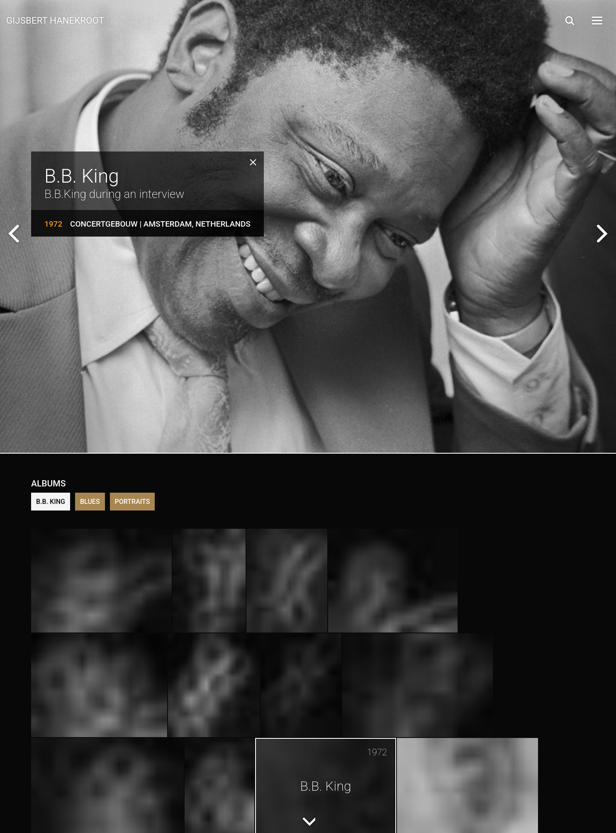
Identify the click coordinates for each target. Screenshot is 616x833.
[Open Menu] (596, 20)
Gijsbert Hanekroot (55, 20)
